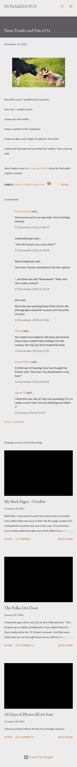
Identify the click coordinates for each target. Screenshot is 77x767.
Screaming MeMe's (38, 168)
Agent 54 (20, 392)
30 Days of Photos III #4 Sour (28, 714)
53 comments (24, 737)
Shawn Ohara (23, 361)
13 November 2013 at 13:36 (32, 320)
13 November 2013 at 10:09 (32, 250)
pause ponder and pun (29, 184)
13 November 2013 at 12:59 (32, 289)
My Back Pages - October (25, 501)
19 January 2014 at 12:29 (30, 412)
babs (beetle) (23, 211)
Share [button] (64, 184)
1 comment (23, 538)
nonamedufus (20, 6)
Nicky (18, 330)
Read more (65, 538)
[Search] (62, 6)
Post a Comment (14, 421)
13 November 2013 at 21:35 (32, 350)
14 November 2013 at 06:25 (32, 381)
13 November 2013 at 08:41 (32, 227)
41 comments (24, 645)
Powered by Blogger (38, 757)
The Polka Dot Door (21, 607)
